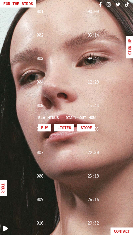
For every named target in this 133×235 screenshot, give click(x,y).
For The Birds (18, 4)
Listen (64, 128)
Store (86, 128)
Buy (44, 128)
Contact (122, 231)
